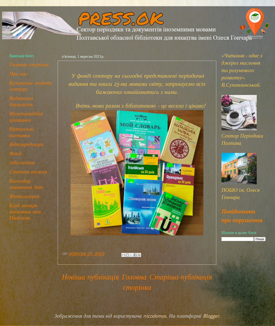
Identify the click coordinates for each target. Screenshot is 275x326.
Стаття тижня (28, 172)
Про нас (18, 73)
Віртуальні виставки (21, 132)
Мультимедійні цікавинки (26, 116)
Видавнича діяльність (21, 101)
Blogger (211, 316)
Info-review (22, 162)
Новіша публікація (90, 277)
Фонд (15, 153)
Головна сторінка (29, 64)
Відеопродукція (26, 144)
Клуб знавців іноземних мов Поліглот (25, 211)
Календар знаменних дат (26, 184)
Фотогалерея (24, 196)
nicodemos (154, 316)
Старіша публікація (180, 277)
